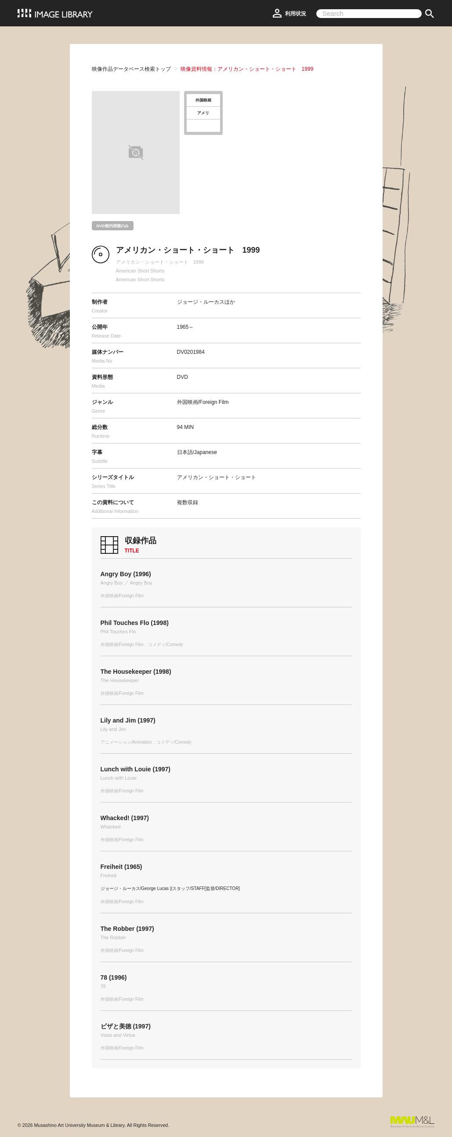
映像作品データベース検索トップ (131, 69)
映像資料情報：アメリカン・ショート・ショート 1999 (247, 69)
